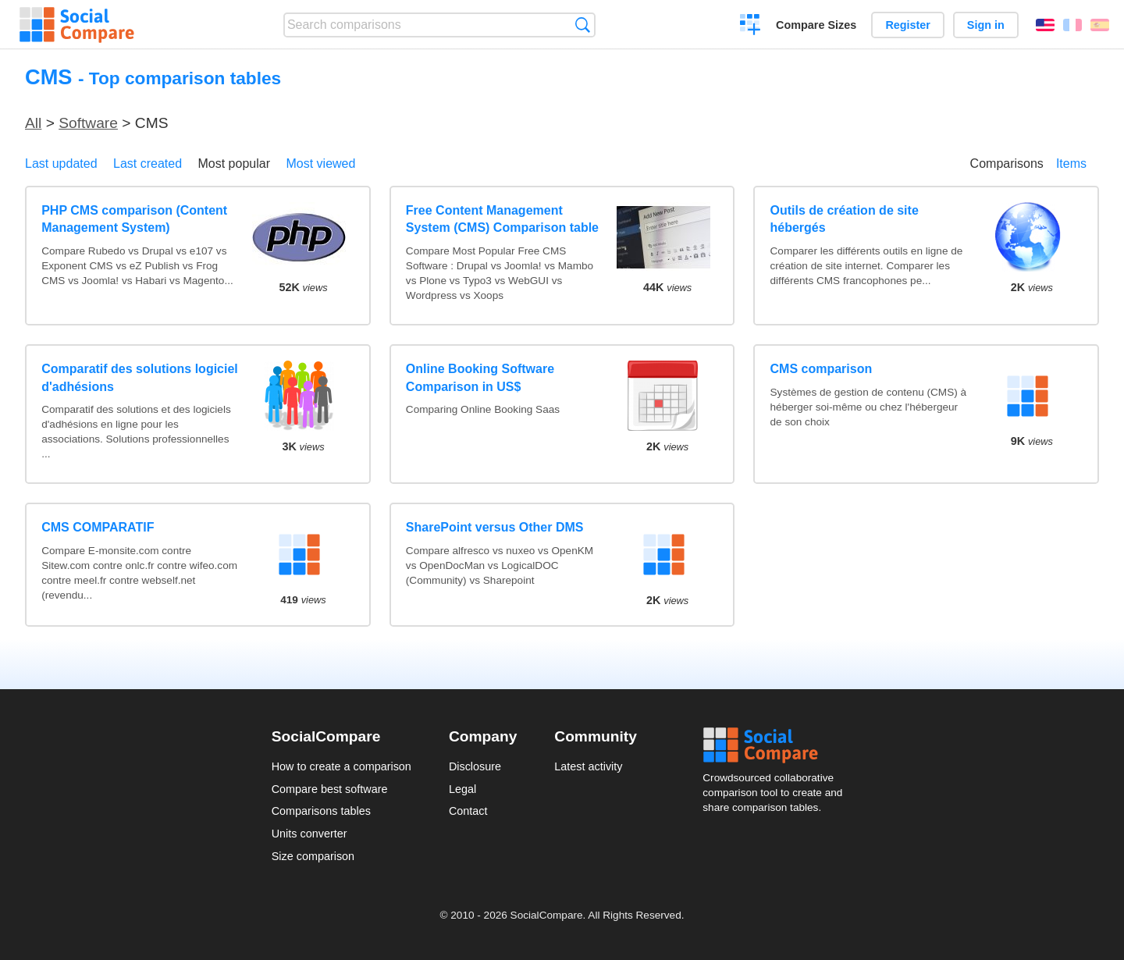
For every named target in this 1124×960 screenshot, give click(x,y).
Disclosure (475, 766)
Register (907, 25)
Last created (147, 163)
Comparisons (1007, 163)
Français (1072, 25)
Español (1099, 25)
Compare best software (330, 789)
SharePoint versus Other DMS (495, 527)
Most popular (234, 163)
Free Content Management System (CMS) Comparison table (502, 219)
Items (1071, 163)
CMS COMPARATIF (97, 527)
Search (582, 24)
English (1045, 25)
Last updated (61, 163)
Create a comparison (750, 26)
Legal (462, 789)
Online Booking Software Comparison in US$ (480, 377)
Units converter (309, 833)
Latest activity (588, 766)
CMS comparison (821, 368)
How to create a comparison (341, 766)
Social (777, 745)
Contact (468, 811)
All (33, 123)
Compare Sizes (816, 25)
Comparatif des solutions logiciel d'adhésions (139, 377)
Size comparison (313, 856)
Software (88, 123)
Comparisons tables (321, 811)
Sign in (986, 25)
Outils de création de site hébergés (844, 219)
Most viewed (320, 163)
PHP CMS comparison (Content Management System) (134, 219)
